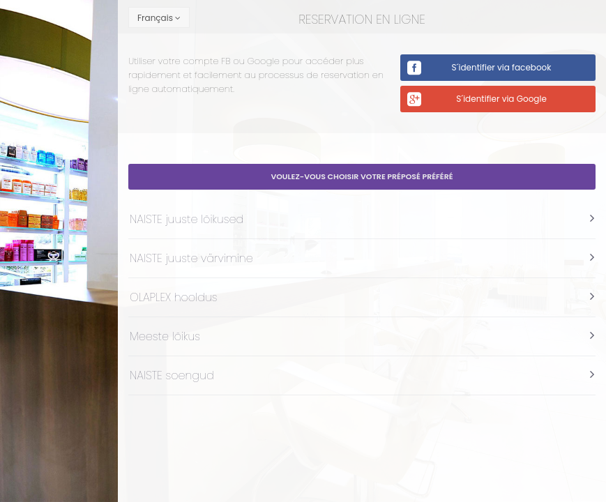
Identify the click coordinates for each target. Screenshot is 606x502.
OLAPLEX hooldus (174, 297)
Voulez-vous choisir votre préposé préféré (362, 176)
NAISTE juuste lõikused (186, 219)
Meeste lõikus (165, 336)
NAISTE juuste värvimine (191, 258)
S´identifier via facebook (502, 67)
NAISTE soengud (172, 375)
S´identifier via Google (501, 99)
